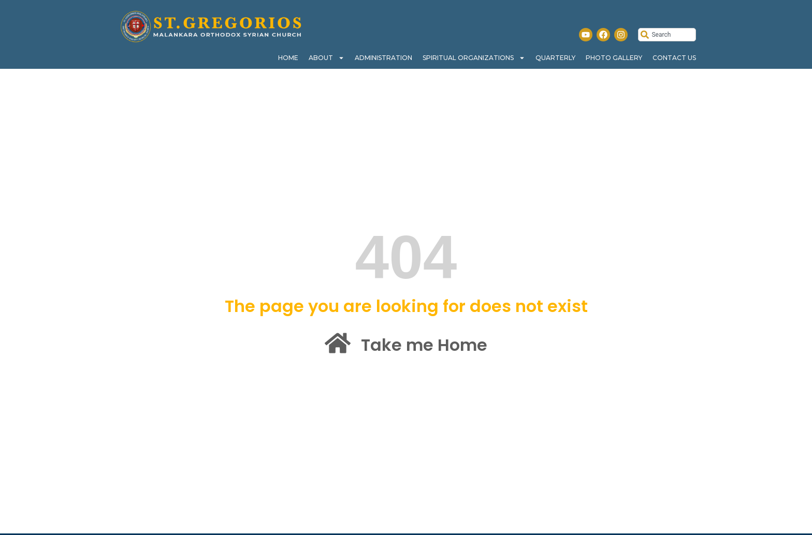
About (326, 58)
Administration (383, 58)
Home (288, 58)
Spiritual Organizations (474, 58)
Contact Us (674, 58)
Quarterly (555, 58)
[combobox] (667, 34)
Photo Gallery (614, 58)
